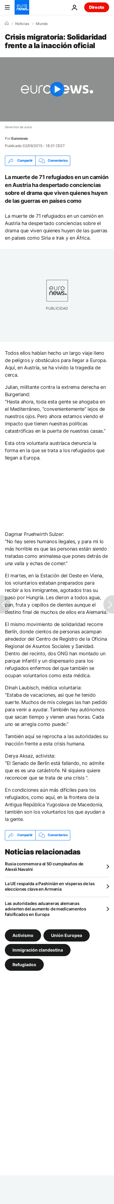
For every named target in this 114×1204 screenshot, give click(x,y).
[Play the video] (57, 89)
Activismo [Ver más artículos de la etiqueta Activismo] (22, 935)
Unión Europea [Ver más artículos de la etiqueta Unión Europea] (66, 935)
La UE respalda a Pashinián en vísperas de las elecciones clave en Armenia (50, 886)
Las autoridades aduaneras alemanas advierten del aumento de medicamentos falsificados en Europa (45, 909)
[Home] (7, 23)
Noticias (22, 24)
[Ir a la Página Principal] (22, 7)
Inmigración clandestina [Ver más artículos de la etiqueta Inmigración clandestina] (37, 949)
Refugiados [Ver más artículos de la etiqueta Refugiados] (24, 964)
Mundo (42, 24)
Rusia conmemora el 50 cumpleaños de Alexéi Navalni (44, 866)
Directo (96, 7)
